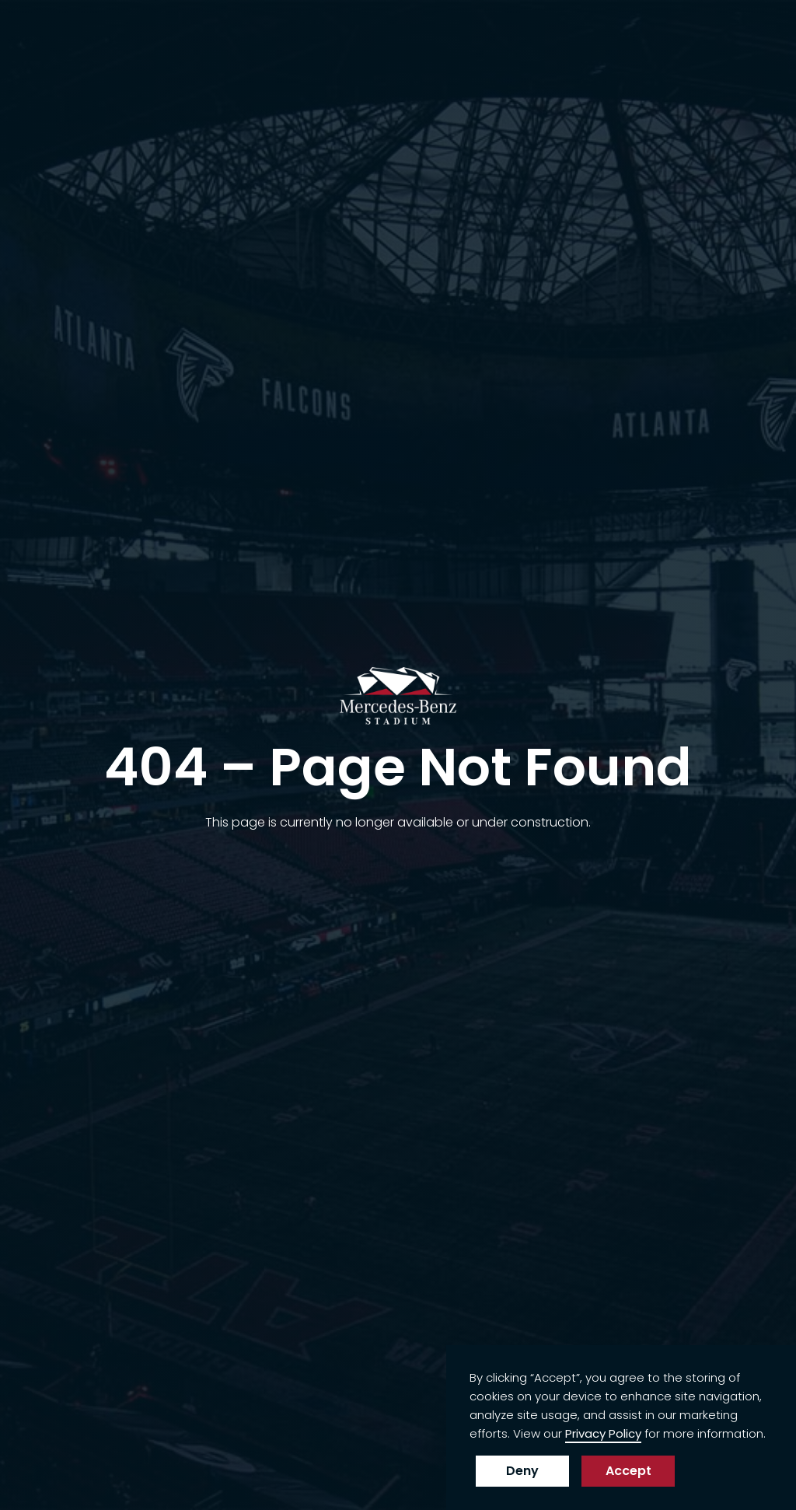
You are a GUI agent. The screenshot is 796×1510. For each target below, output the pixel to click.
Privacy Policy (603, 1433)
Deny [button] (522, 1471)
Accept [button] (628, 1471)
